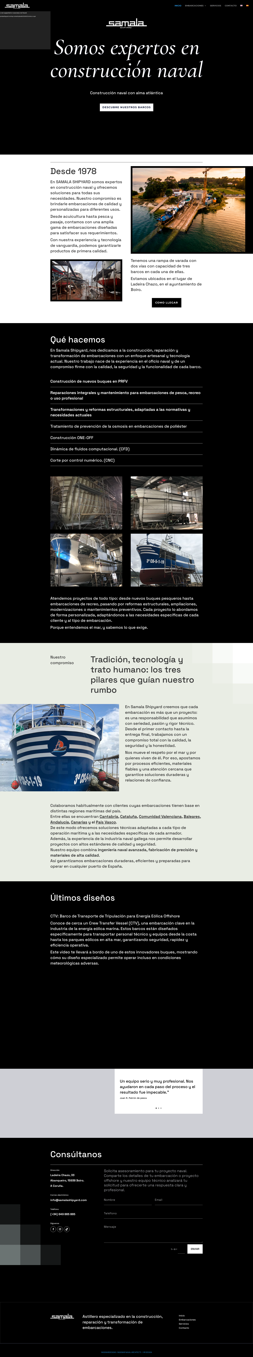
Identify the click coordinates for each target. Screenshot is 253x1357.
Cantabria (109, 816)
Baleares (192, 816)
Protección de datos (91, 1344)
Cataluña (128, 816)
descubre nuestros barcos (126, 107)
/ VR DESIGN (147, 1334)
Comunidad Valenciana (160, 816)
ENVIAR (195, 1249)
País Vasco (106, 822)
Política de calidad (57, 1344)
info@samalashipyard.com (68, 1200)
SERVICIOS (215, 6)
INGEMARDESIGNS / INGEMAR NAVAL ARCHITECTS (121, 1334)
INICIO (178, 6)
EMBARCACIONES (194, 6)
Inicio (182, 1297)
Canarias (79, 822)
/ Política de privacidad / (74, 1344)
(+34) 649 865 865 (62, 1214)
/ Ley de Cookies (107, 1344)
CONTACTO (231, 6)
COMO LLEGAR (166, 302)
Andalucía (59, 822)
